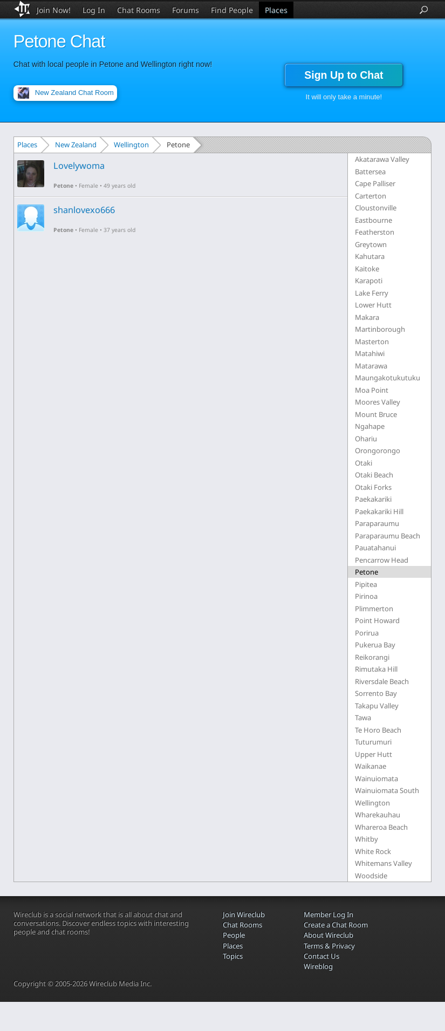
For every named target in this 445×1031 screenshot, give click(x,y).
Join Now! (54, 10)
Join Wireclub (244, 914)
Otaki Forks (373, 487)
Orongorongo (377, 450)
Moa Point (371, 390)
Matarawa (371, 366)
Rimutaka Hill (376, 669)
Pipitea (366, 584)
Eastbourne (373, 220)
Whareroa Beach (381, 827)
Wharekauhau (377, 815)
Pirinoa (366, 596)
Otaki (363, 463)
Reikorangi (372, 657)
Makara (367, 317)
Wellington (131, 144)
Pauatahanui (375, 547)
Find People (232, 10)
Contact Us (321, 956)
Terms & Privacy (329, 945)
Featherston (374, 232)
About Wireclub (328, 935)
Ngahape (370, 426)
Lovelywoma (79, 165)
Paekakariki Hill (379, 511)
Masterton (372, 341)
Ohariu (366, 438)
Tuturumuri (373, 742)
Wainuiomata (376, 778)
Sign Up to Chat (343, 75)
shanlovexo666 (84, 209)
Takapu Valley (377, 706)
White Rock (373, 851)
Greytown (371, 244)
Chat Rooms (138, 10)
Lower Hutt (373, 305)
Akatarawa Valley (382, 159)
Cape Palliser (375, 183)
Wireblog (318, 966)
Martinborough (380, 329)
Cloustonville (375, 208)
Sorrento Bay (376, 693)
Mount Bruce (376, 414)
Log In (94, 10)
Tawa (363, 717)
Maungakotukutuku (387, 378)
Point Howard (377, 620)
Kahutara (370, 256)
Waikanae (370, 766)
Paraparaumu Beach (387, 536)
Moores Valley (377, 402)
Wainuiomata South (387, 790)
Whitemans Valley (383, 863)
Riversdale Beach (382, 681)
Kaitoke (367, 269)
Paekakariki (373, 499)
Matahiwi (370, 353)
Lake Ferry (371, 293)
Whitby (366, 839)
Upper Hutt (373, 754)
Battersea (370, 171)
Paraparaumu (377, 523)
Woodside (371, 875)
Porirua (367, 633)
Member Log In (328, 914)
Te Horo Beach (378, 730)
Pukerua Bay (375, 645)
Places (276, 10)
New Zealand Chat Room (74, 92)
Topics (233, 956)
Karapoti (368, 280)
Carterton (370, 196)
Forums (185, 10)
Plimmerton (374, 608)
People (234, 935)
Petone (63, 185)
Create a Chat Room (336, 924)
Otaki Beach (374, 475)
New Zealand (76, 144)
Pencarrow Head (381, 560)
